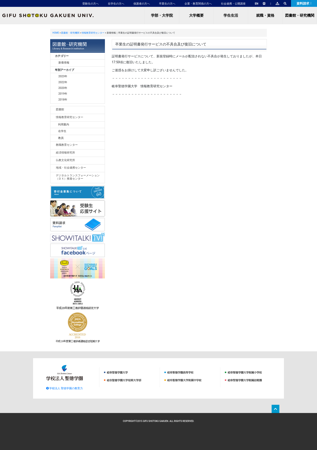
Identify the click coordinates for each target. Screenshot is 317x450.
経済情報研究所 (65, 152)
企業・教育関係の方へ (198, 3)
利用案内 (63, 124)
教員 (61, 138)
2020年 (62, 88)
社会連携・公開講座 (233, 3)
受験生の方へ (90, 3)
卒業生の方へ (167, 3)
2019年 (62, 93)
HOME (55, 33)
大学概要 (196, 15)
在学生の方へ (116, 3)
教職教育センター (67, 144)
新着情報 (63, 62)
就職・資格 (265, 15)
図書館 (60, 109)
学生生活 (230, 15)
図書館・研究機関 (299, 15)
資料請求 (304, 3)
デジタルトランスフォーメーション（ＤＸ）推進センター (78, 177)
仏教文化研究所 (65, 160)
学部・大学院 (162, 15)
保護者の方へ (141, 3)
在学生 (62, 131)
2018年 (62, 99)
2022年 (62, 82)
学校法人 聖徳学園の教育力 (64, 388)
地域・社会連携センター (71, 167)
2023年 (62, 76)
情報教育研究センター (93, 33)
